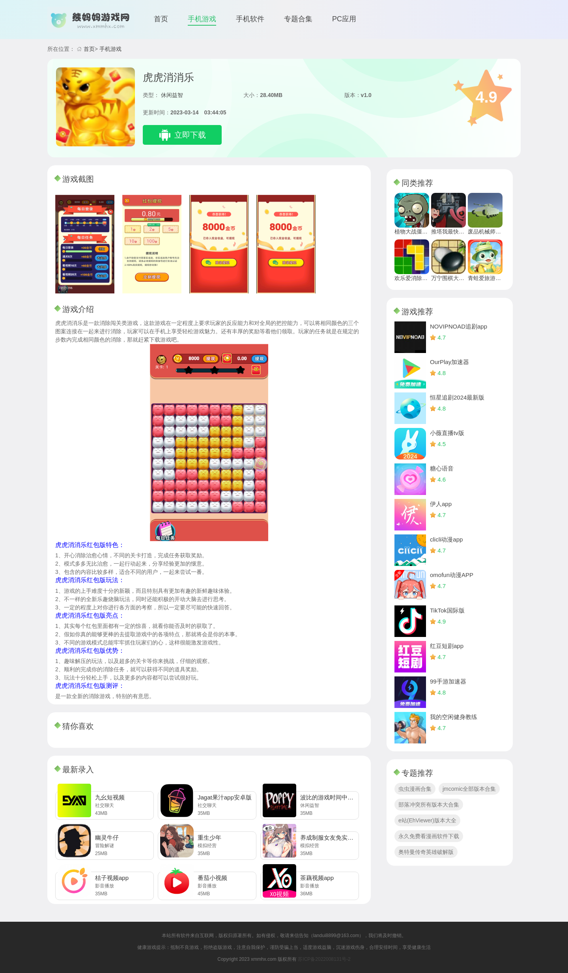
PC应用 (344, 19)
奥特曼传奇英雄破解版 (426, 852)
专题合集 (298, 19)
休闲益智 (172, 95)
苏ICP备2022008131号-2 (324, 959)
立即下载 (190, 135)
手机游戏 (202, 19)
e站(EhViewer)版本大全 (427, 820)
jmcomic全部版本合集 (469, 789)
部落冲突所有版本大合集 (428, 804)
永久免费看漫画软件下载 (428, 836)
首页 (161, 19)
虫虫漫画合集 (415, 789)
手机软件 (250, 19)
